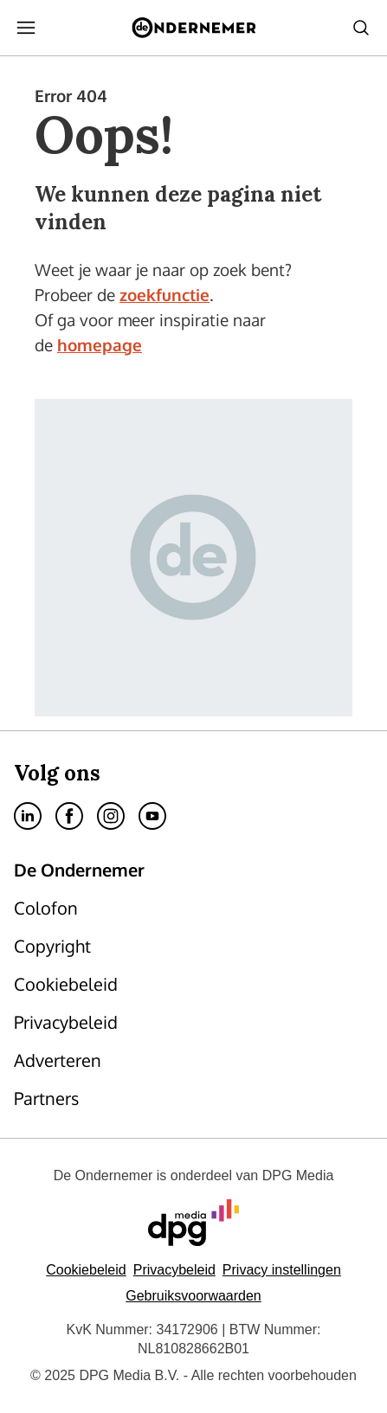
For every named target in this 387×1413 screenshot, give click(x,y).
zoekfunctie (164, 294)
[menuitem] (26, 28)
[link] (100, 908)
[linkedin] (28, 816)
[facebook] (69, 816)
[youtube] (152, 816)
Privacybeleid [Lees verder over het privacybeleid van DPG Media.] (174, 1269)
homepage (99, 344)
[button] (282, 1269)
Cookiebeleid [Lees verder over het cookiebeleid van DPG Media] (86, 1269)
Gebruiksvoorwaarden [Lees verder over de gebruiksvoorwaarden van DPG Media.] (193, 1295)
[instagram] (111, 816)
